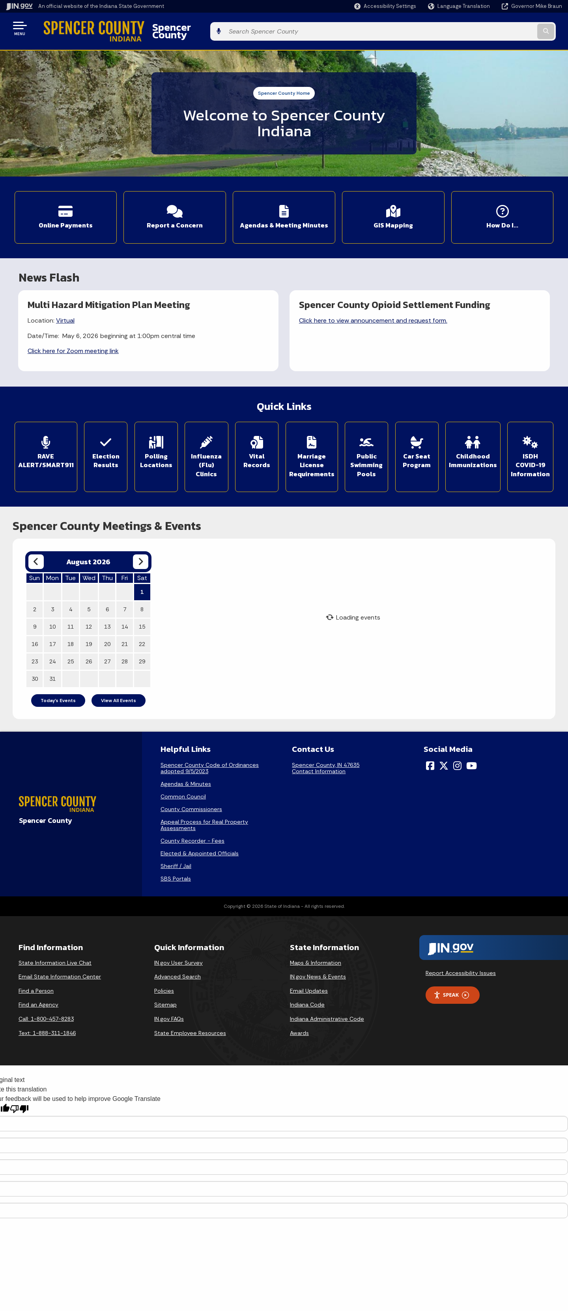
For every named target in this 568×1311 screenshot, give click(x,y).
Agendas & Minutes (186, 767)
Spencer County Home (284, 87)
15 (142, 610)
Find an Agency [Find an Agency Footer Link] (38, 988)
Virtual (65, 311)
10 (52, 610)
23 (35, 645)
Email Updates (309, 974)
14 (124, 610)
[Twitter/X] (443, 749)
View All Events (118, 684)
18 (70, 627)
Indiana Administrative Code (327, 1002)
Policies (164, 974)
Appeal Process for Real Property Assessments (204, 808)
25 (70, 645)
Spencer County (174, 28)
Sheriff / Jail (176, 849)
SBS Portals (176, 862)
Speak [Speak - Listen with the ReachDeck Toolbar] (451, 979)
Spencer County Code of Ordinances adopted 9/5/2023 (210, 752)
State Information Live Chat (55, 946)
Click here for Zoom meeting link (73, 341)
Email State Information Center (60, 960)
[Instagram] (457, 749)
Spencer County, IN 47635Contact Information (325, 752)
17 (52, 627)
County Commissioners (191, 792)
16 (35, 627)
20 (107, 627)
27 (107, 645)
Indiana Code (307, 988)
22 (142, 627)
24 (52, 645)
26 (89, 645)
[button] (385, 6)
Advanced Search (177, 960)
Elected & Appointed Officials (200, 837)
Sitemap (165, 988)
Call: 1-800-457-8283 (46, 1002)
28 (124, 645)
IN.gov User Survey (178, 946)
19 (89, 627)
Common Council (183, 780)
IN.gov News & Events (318, 960)
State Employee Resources (190, 1016)
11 (70, 610)
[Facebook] (430, 749)
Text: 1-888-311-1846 (47, 1016)
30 (35, 662)
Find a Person (36, 974)
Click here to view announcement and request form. (373, 311)
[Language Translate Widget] (460, 6)
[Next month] (140, 545)
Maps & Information (315, 946)
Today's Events (58, 684)
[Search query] (497, 28)
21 (124, 627)
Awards (299, 1016)
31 (52, 662)
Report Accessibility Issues (461, 956)
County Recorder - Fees (192, 824)
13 (107, 610)
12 (89, 610)
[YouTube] (471, 749)
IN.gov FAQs (169, 1002)
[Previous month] (36, 545)
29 (142, 645)
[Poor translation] (19, 1092)
